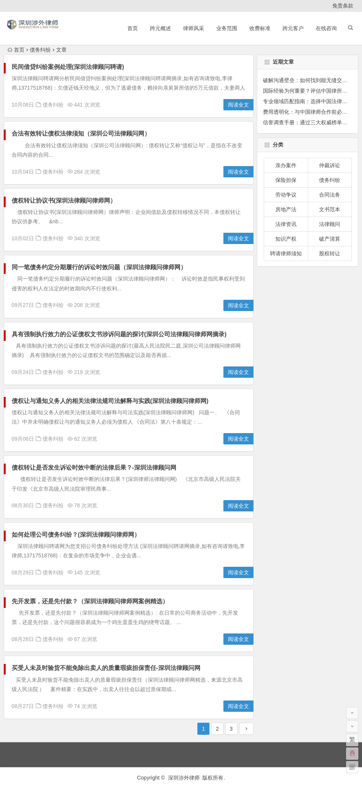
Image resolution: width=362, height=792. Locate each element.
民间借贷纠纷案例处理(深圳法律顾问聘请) (68, 67)
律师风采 (193, 28)
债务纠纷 (53, 105)
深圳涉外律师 (184, 778)
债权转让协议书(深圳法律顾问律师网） (64, 200)
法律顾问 (329, 224)
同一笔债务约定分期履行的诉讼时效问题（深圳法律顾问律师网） (99, 267)
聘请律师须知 (286, 253)
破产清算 (329, 239)
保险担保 (285, 180)
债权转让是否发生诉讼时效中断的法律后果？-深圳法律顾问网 (94, 467)
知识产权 (285, 239)
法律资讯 (285, 224)
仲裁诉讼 (329, 165)
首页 (132, 28)
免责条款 (342, 6)
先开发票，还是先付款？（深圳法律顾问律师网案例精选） (90, 601)
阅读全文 (238, 105)
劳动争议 (285, 195)
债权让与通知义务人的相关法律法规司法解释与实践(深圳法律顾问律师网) (110, 401)
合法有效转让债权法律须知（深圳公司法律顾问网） (81, 133)
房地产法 (285, 209)
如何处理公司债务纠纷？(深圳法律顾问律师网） (76, 534)
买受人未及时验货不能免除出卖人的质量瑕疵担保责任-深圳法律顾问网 (106, 668)
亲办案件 (285, 165)
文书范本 (329, 209)
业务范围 (226, 28)
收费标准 (259, 28)
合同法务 (329, 195)
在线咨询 (326, 28)
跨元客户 (293, 28)
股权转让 (329, 253)
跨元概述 (160, 28)
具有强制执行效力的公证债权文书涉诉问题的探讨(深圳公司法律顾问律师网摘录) (119, 334)
